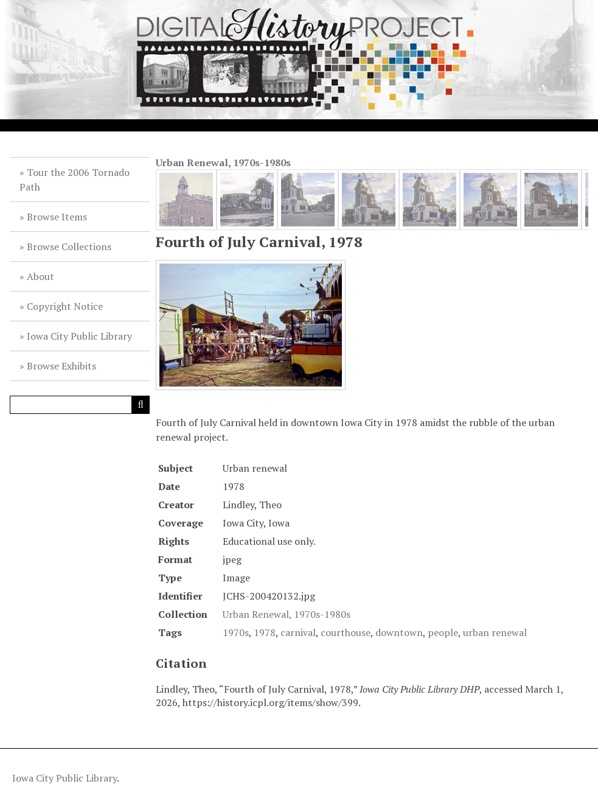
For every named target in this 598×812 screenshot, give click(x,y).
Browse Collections (69, 246)
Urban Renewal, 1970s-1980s (223, 162)
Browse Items (57, 216)
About (40, 276)
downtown (399, 632)
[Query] (80, 405)
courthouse (345, 632)
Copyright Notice (65, 306)
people (443, 632)
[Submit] (140, 405)
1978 (265, 632)
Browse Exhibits (61, 366)
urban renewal (495, 632)
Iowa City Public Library (79, 336)
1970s (236, 632)
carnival (298, 632)
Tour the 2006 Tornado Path (74, 180)
